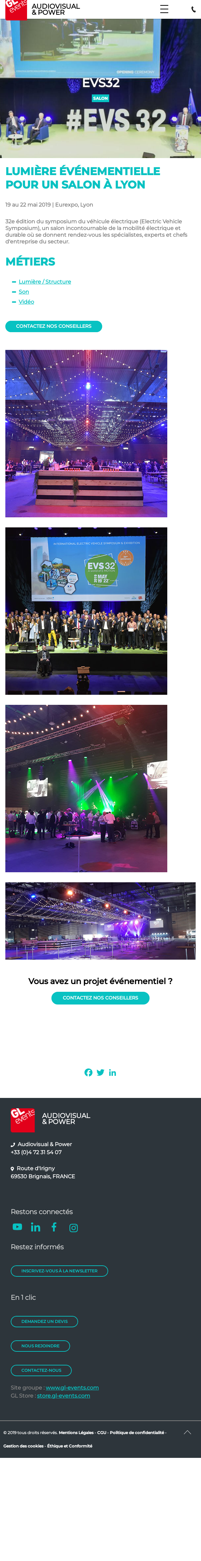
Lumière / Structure (45, 282)
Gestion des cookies (23, 1445)
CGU (102, 1432)
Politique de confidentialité (137, 1432)
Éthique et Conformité (69, 1445)
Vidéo (26, 302)
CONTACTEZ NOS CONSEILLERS (53, 326)
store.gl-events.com (63, 1396)
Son (24, 292)
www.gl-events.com (72, 1388)
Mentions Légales (76, 1432)
